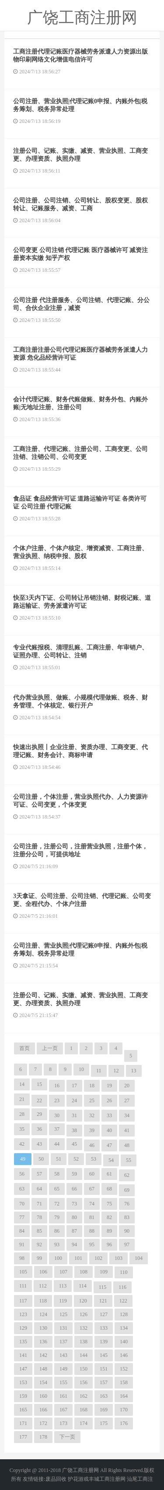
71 (39, 1204)
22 (39, 1100)
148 (43, 1369)
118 (43, 1301)
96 (109, 1244)
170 (124, 1410)
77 (21, 1217)
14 (21, 1084)
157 (104, 1382)
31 (74, 1115)
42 (21, 1144)
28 (21, 1114)
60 (91, 1174)
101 (78, 1258)
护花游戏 (78, 1479)
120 (83, 1301)
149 (63, 1369)
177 (23, 1437)
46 (91, 1145)
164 (124, 1396)
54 (111, 1160)
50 (41, 1159)
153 (23, 1382)
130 (43, 1328)
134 (124, 1328)
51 (58, 1159)
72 (56, 1204)
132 (83, 1328)
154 (43, 1382)
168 (83, 1410)
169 (104, 1410)
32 (91, 1115)
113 (63, 1286)
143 (63, 1355)
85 (39, 1231)
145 (104, 1355)
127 (104, 1314)
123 (23, 1314)
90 (126, 1231)
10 (81, 1069)
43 (39, 1144)
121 (103, 1301)
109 (104, 1272)
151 (104, 1369)
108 (83, 1272)
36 (39, 1129)
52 (76, 1159)
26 (109, 1100)
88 (91, 1231)
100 (58, 1258)
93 (56, 1244)
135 (23, 1341)
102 (98, 1258)
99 (39, 1258)
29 (39, 1114)
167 (63, 1410)
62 (126, 1175)
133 (104, 1328)
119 (63, 1301)
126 (83, 1314)
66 (74, 1189)
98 (21, 1258)
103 (118, 1258)
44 (56, 1144)
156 (83, 1382)
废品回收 (55, 1479)
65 (56, 1189)
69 (126, 1190)
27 (126, 1100)
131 (63, 1328)
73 (74, 1204)
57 (39, 1174)
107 (63, 1272)
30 (56, 1115)
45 (74, 1144)
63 (21, 1189)
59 (74, 1174)
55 (128, 1160)
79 (56, 1217)
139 (104, 1341)
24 (74, 1100)
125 (63, 1314)
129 (23, 1328)
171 (23, 1423)
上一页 (50, 1048)
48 (126, 1145)
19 (109, 1085)
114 (83, 1286)
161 (63, 1396)
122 (123, 1301)
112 (43, 1286)
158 (124, 1382)
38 (74, 1130)
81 (91, 1217)
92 (39, 1244)
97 (126, 1244)
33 (109, 1115)
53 (93, 1159)
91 (21, 1244)
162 (83, 1396)
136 (43, 1341)
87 (74, 1231)
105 (23, 1272)
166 (43, 1410)
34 (126, 1115)
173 (63, 1423)
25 (91, 1100)
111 (23, 1286)
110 (124, 1272)
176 (124, 1423)
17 (74, 1085)
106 (43, 1272)
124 (43, 1314)
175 (104, 1423)
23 (56, 1100)
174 (83, 1423)
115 (103, 1287)
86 (56, 1231)
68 (109, 1189)
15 (39, 1084)
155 (63, 1382)
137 (63, 1341)
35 (21, 1129)
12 (116, 1071)
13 (133, 1071)
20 (126, 1085)
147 (23, 1369)
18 (91, 1085)
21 (21, 1099)
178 (43, 1437)
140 (124, 1341)
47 (109, 1145)
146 (124, 1355)
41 (126, 1130)
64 (39, 1189)
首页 (24, 1048)
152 (124, 1369)
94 (74, 1244)
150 (83, 1369)
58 (56, 1174)
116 (122, 1287)
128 (124, 1314)
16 (56, 1085)
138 (83, 1341)
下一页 (67, 1437)
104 (139, 1258)
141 (23, 1355)
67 (91, 1189)
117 (23, 1301)
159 (23, 1396)
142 (43, 1355)
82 (109, 1217)
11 (98, 1071)
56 (21, 1174)
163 (104, 1396)
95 (91, 1244)
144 (83, 1355)
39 (91, 1130)
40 (109, 1130)
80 (74, 1217)
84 (21, 1231)
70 (21, 1204)
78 (39, 1217)
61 (109, 1174)
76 (126, 1204)
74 (91, 1204)
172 (43, 1423)
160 (43, 1396)
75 (109, 1204)
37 (56, 1129)
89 (109, 1231)
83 (126, 1217)
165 (23, 1410)
